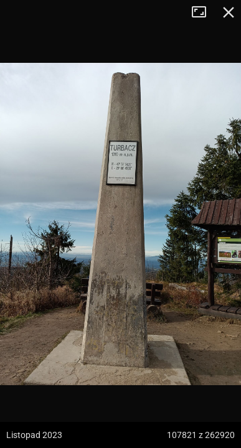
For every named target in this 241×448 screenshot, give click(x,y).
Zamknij (228, 12)
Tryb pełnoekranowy (203, 12)
